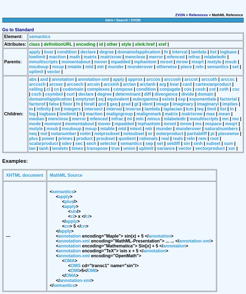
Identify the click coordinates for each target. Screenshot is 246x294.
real (165, 138)
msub (231, 61)
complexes (98, 89)
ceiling (36, 89)
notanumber (63, 133)
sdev (66, 143)
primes (65, 138)
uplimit (36, 71)
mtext (136, 128)
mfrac (194, 57)
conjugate (170, 89)
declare (88, 52)
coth (224, 89)
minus (153, 118)
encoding (85, 44)
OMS (76, 265)
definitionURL (58, 44)
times (77, 148)
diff (147, 94)
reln (200, 66)
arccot (191, 79)
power (48, 138)
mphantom (145, 61)
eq (101, 99)
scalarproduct (43, 143)
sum (228, 143)
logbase (228, 52)
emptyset (85, 99)
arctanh (148, 84)
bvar (48, 52)
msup (58, 66)
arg (162, 84)
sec (79, 143)
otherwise (166, 66)
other (112, 44)
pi (212, 133)
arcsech (75, 84)
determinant (128, 94)
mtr (100, 66)
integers (72, 109)
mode (35, 123)
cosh (200, 89)
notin (85, 133)
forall (89, 104)
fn (166, 52)
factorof (37, 104)
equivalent (118, 99)
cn (56, 89)
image (162, 104)
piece (186, 66)
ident (147, 104)
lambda (198, 52)
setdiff (173, 143)
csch (36, 94)
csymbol (54, 94)
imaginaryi (208, 104)
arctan (129, 84)
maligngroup (119, 114)
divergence (166, 94)
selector (108, 143)
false (54, 104)
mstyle (214, 61)
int (57, 109)
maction (57, 57)
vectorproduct (210, 148)
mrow (182, 61)
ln (232, 109)
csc (236, 89)
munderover (140, 66)
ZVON (180, 15)
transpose (97, 148)
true (115, 148)
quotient (127, 138)
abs (33, 79)
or (150, 133)
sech (91, 143)
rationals (148, 138)
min (140, 118)
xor (231, 148)
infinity (43, 109)
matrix (90, 57)
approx (135, 79)
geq (113, 104)
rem (202, 138)
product (84, 138)
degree (106, 52)
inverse (133, 109)
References (198, 15)
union (129, 148)
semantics (39, 36)
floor (68, 104)
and (44, 79)
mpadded (120, 61)
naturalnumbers (221, 128)
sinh (198, 143)
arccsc (228, 79)
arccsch (37, 84)
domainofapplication (139, 52)
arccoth (209, 79)
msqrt (197, 61)
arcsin (93, 84)
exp (182, 99)
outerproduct (169, 133)
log (32, 114)
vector (53, 71)
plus (33, 138)
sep (149, 143)
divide (187, 94)
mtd (89, 66)
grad (126, 104)
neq (33, 133)
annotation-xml (93, 79)
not (44, 133)
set (235, 66)
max (210, 114)
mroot (166, 61)
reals (178, 138)
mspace (213, 123)
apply (35, 52)
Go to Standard (18, 29)
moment (52, 123)
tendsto (60, 148)
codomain (73, 89)
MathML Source (66, 175)
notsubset (133, 133)
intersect (93, 109)
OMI (75, 270)
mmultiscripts (43, 61)
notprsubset (106, 133)
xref (162, 44)
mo (235, 118)
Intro (109, 20)
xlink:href (145, 44)
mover (100, 61)
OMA (70, 260)
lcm (190, 109)
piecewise (228, 133)
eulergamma (145, 99)
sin (187, 143)
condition (67, 52)
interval (179, 52)
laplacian (173, 109)
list (213, 52)
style (126, 44)
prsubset (105, 138)
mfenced (176, 57)
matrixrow (111, 57)
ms (198, 123)
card (187, 84)
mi (129, 118)
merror (156, 57)
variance (166, 148)
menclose (135, 57)
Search (122, 20)
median (36, 118)
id (101, 44)
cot (212, 89)
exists (168, 99)
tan (32, 148)
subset (213, 143)
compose (123, 89)
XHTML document (24, 175)
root (214, 138)
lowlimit (37, 57)
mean (224, 114)
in (31, 109)
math (75, 57)
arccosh (172, 79)
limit (211, 109)
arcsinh (111, 84)
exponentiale (202, 99)
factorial (228, 99)
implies (230, 104)
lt (80, 114)
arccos (153, 79)
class (34, 44)
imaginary (183, 104)
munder (116, 66)
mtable (74, 66)
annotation (63, 79)
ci (48, 89)
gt (136, 104)
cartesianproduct (213, 84)
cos (188, 89)
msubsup (38, 66)
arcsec (56, 84)
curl (71, 94)
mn (225, 118)
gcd (102, 104)
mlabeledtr (215, 57)
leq (200, 109)
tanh (43, 148)
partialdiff (197, 133)
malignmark (148, 114)
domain (205, 94)
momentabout (75, 61)
